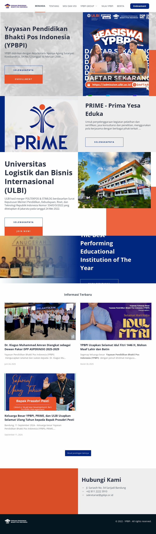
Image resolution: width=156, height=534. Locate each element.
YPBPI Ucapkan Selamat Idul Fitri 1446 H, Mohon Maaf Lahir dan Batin (113, 347)
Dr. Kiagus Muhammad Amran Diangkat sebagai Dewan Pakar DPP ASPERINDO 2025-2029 (38, 347)
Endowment (139, 6)
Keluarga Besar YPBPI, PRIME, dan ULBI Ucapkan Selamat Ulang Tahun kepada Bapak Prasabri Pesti (39, 417)
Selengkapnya (24, 70)
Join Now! (24, 231)
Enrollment (23, 79)
